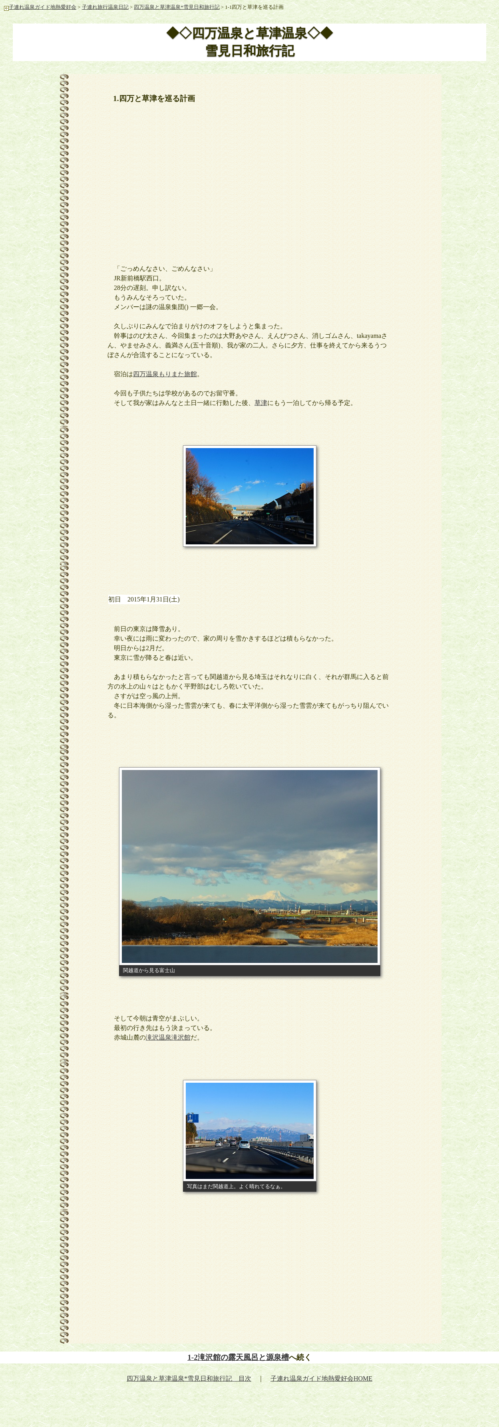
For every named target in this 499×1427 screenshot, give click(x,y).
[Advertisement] (250, 179)
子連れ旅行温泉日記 (105, 7)
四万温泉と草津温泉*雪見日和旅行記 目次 (189, 1378)
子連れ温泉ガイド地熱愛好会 (40, 7)
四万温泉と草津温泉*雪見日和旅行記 (176, 7)
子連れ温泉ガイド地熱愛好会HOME (321, 1378)
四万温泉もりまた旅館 (165, 374)
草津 (260, 402)
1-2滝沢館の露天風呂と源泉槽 (238, 1357)
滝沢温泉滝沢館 (168, 1037)
